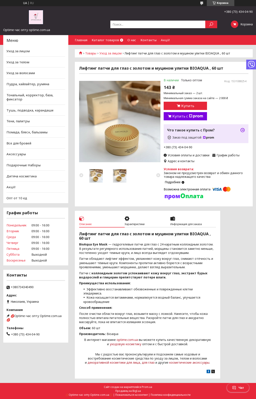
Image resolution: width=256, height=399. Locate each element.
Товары (90, 53)
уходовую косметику (125, 344)
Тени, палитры (18, 121)
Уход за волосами (21, 73)
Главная (81, 40)
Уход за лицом (110, 53)
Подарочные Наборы (24, 165)
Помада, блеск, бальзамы (27, 132)
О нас (131, 40)
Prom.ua (147, 387)
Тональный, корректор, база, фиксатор (30, 97)
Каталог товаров (105, 40)
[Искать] (211, 24)
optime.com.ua (127, 340)
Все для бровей (19, 143)
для (144, 362)
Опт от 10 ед (17, 198)
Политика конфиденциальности (171, 395)
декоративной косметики (107, 362)
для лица (133, 362)
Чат (238, 388)
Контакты (148, 40)
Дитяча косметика (22, 176)
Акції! (165, 40)
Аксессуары (16, 154)
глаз (151, 362)
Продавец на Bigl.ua (128, 391)
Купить (187, 105)
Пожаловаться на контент (131, 395)
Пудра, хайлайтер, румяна (28, 84)
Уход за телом (18, 62)
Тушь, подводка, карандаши (30, 110)
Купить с (187, 116)
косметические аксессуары (189, 362)
